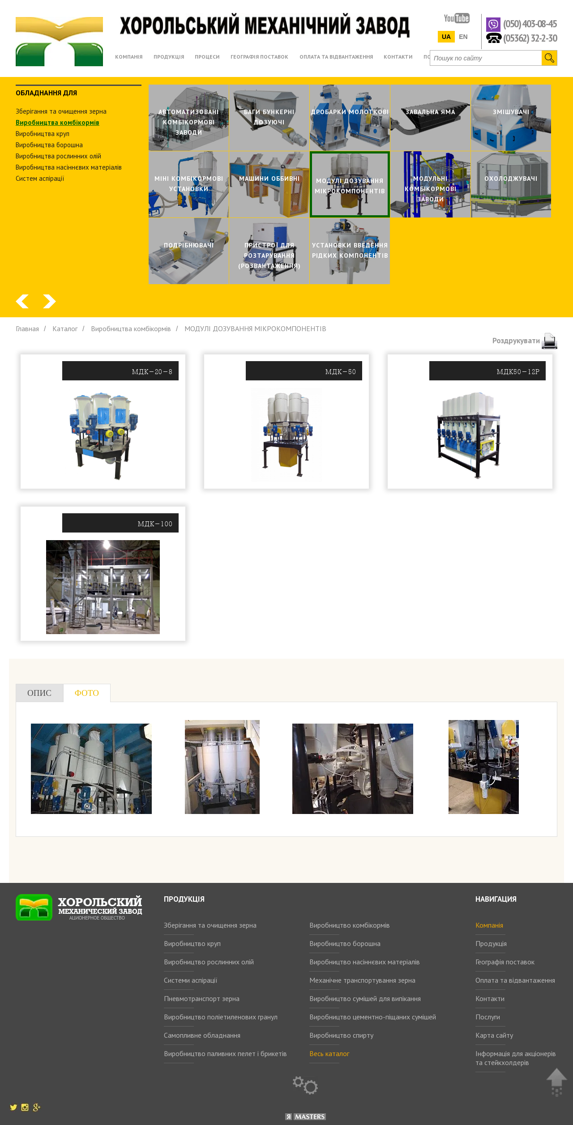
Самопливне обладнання (202, 1035)
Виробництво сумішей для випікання (365, 998)
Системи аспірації (191, 980)
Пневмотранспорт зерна (201, 998)
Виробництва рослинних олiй (58, 156)
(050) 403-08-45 (529, 23)
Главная (27, 328)
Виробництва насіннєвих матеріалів (69, 167)
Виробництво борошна (345, 943)
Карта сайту (494, 1035)
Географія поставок (505, 961)
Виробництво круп (192, 943)
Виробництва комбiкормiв (57, 122)
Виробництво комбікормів (349, 924)
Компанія (489, 924)
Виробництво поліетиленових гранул (221, 1016)
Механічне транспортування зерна (362, 980)
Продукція (491, 943)
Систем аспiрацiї (40, 178)
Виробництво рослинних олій (209, 961)
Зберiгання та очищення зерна (61, 111)
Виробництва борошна (49, 145)
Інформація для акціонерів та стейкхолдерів (515, 1058)
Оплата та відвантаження (515, 980)
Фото (87, 693)
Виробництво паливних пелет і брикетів (225, 1053)
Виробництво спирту (341, 1035)
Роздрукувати (524, 340)
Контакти (490, 998)
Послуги (487, 1016)
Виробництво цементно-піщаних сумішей (372, 1016)
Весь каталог (329, 1053)
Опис (39, 693)
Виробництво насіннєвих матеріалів (364, 961)
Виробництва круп (42, 133)
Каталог (64, 328)
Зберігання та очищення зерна (210, 924)
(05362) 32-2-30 (529, 37)
